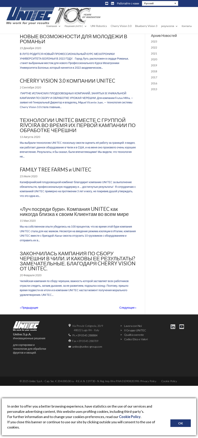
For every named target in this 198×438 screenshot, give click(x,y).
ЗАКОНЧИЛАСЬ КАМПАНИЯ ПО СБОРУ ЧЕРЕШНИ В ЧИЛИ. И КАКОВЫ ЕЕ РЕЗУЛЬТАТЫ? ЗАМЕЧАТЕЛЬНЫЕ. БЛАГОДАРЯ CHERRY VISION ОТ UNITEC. (78, 261)
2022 (154, 47)
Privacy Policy (148, 381)
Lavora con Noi (133, 325)
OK (180, 423)
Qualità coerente (134, 334)
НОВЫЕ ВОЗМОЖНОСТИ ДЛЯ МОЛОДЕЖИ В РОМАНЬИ (73, 38)
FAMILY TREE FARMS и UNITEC (55, 169)
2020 (154, 59)
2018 (154, 71)
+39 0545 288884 (86, 335)
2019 (154, 65)
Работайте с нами (128, 3)
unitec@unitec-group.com (87, 346)
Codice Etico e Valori (136, 339)
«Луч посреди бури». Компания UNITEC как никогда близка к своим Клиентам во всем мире (74, 211)
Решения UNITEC (74, 30)
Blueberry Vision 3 (146, 29)
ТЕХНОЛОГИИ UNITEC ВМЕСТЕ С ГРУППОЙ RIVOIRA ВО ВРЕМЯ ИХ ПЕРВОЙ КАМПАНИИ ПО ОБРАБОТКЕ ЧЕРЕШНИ (78, 125)
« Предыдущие (29, 307)
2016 (154, 83)
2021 (154, 53)
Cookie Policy (169, 381)
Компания (51, 30)
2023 (154, 41)
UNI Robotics (99, 29)
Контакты (187, 30)
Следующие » (128, 307)
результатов (167, 30)
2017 (154, 77)
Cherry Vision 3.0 (121, 29)
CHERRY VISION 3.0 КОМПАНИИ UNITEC (67, 81)
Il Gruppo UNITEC (135, 330)
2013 (154, 89)
